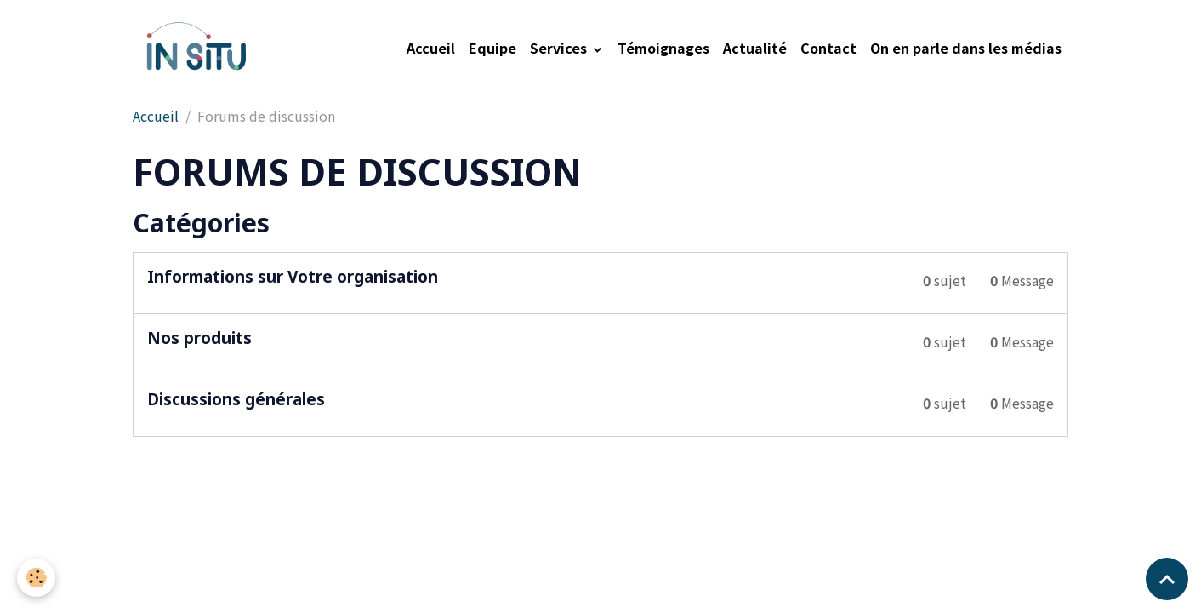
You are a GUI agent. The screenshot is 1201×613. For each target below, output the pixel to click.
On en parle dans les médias (966, 47)
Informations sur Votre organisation (292, 276)
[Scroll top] (1167, 579)
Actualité (755, 47)
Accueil (431, 47)
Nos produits (199, 337)
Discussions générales (236, 398)
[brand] (198, 48)
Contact (828, 47)
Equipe (492, 47)
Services (560, 47)
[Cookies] (36, 578)
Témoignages (663, 47)
